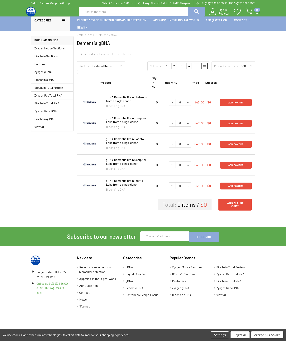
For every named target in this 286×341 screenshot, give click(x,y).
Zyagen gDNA (43, 75)
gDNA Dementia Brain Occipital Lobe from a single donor (126, 165)
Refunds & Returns (171, 327)
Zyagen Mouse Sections (49, 51)
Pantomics (41, 67)
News (82, 31)
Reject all (240, 335)
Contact (242, 23)
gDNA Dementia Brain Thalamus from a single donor (126, 102)
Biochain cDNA (44, 83)
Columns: (156, 69)
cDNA (129, 270)
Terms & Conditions (58, 327)
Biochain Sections (46, 59)
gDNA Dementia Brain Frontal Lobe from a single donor (125, 186)
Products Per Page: (226, 69)
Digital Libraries (136, 277)
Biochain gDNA (44, 122)
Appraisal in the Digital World (176, 23)
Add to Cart (236, 105)
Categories (42, 23)
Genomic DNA (134, 290)
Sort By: (84, 69)
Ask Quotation (216, 23)
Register (219, 15)
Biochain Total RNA (46, 106)
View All (39, 130)
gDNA (129, 283)
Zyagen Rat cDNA (45, 114)
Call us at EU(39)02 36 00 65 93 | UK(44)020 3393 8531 (52, 290)
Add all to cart (235, 208)
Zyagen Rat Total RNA (48, 99)
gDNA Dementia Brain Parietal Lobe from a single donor (125, 144)
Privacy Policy (227, 327)
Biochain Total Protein (48, 91)
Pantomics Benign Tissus (142, 297)
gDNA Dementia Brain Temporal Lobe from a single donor (126, 123)
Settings (220, 335)
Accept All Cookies (267, 335)
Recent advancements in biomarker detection (111, 23)
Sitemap (84, 309)
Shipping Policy (115, 327)
